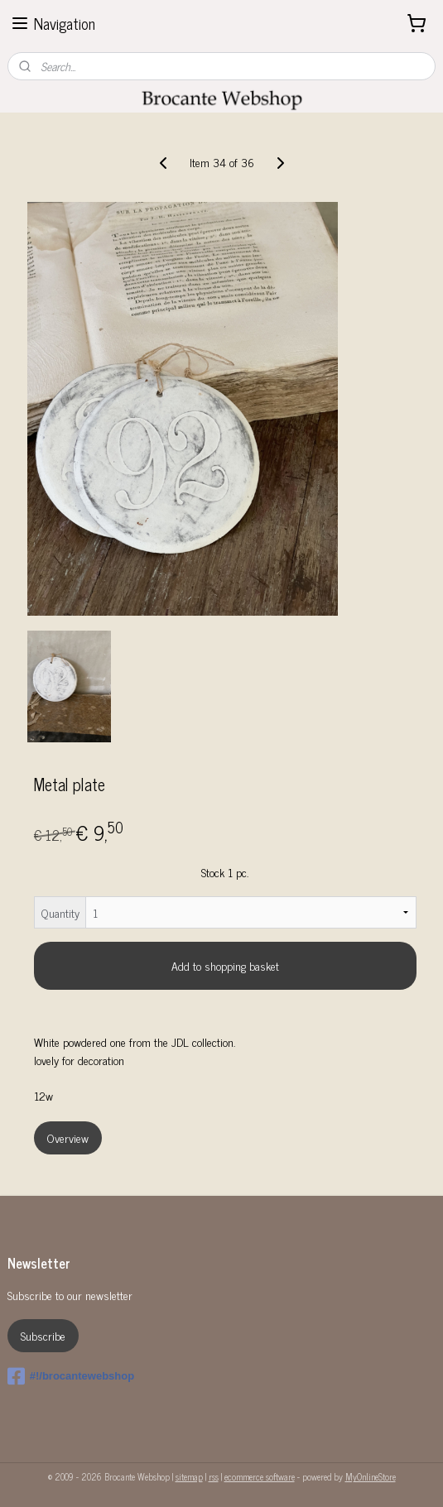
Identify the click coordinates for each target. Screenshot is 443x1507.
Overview (68, 1137)
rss (214, 1476)
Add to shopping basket (225, 965)
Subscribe (43, 1335)
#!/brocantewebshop (70, 1376)
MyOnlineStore (370, 1476)
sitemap (189, 1476)
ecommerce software (259, 1476)
